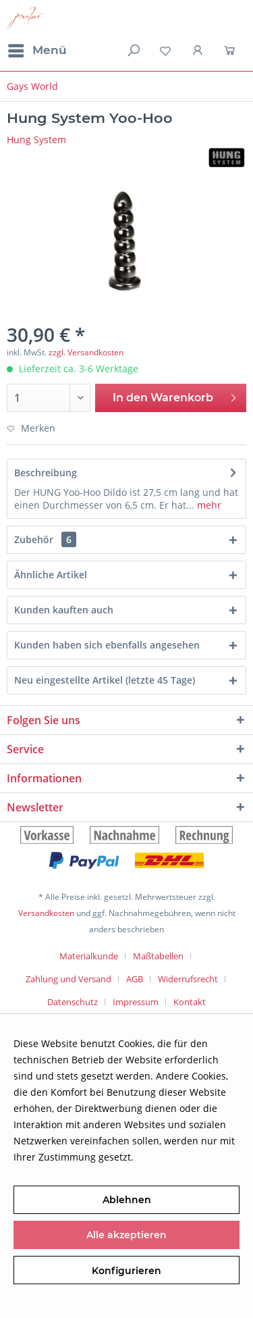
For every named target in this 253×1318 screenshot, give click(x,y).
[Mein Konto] (198, 50)
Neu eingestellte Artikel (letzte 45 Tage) (104, 680)
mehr (207, 505)
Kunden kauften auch (63, 609)
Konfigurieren (126, 1271)
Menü (37, 48)
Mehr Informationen (182, 1156)
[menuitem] (37, 50)
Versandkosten (46, 913)
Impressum (136, 1002)
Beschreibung (45, 472)
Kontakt (189, 1002)
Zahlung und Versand (68, 979)
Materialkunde (88, 956)
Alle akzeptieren (126, 1235)
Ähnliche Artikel (50, 574)
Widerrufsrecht (188, 979)
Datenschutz (72, 1002)
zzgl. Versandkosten (86, 352)
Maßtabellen (158, 956)
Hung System (36, 139)
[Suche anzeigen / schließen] (132, 50)
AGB (134, 979)
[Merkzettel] (165, 50)
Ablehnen (127, 1200)
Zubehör (45, 539)
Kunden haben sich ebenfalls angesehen (107, 644)
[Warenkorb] (231, 50)
